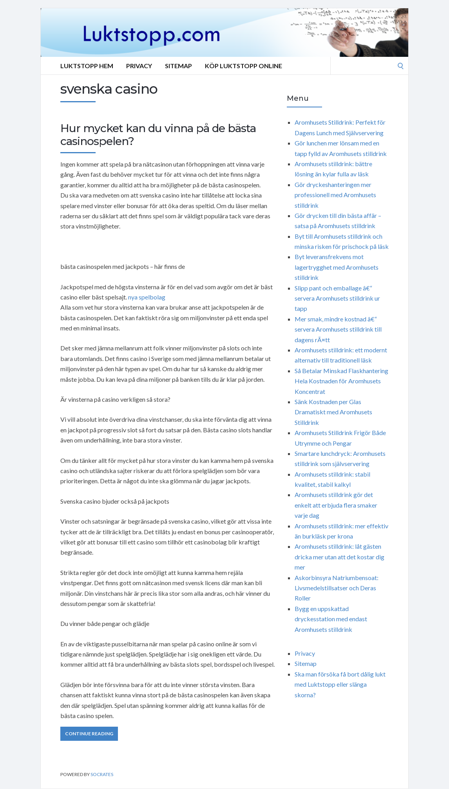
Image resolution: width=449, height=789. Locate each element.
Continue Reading (89, 733)
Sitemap (178, 65)
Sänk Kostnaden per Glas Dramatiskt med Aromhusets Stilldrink (333, 412)
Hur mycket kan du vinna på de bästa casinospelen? (158, 135)
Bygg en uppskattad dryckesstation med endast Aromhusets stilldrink (331, 619)
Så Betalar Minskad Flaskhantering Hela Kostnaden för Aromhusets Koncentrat (341, 381)
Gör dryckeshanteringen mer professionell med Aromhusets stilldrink (335, 195)
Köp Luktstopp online (243, 65)
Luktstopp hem (86, 65)
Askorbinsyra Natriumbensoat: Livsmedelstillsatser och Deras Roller (336, 588)
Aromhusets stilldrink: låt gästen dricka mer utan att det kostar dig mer (339, 556)
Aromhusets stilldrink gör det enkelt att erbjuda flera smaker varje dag (336, 505)
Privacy (139, 65)
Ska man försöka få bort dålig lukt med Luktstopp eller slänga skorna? (340, 684)
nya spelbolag (146, 297)
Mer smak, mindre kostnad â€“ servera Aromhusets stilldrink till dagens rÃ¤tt (338, 329)
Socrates (102, 774)
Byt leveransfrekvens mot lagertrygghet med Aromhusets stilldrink (336, 267)
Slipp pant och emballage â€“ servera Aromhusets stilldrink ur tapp (337, 298)
